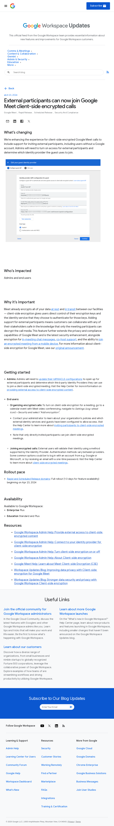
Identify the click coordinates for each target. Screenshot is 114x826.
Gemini (12, 56)
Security (46, 748)
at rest (55, 309)
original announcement (69, 348)
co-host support (66, 339)
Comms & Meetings (19, 51)
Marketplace (48, 781)
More (11, 65)
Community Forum (16, 765)
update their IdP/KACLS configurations (60, 379)
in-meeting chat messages (38, 339)
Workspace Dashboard (19, 781)
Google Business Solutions (91, 773)
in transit (70, 309)
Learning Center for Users (21, 756)
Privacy (71, 822)
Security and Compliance (66, 112)
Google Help (13, 773)
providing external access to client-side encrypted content (40, 389)
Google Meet (10, 112)
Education (14, 62)
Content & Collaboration (22, 53)
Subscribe (98, 6)
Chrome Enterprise (87, 765)
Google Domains (85, 756)
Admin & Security (18, 59)
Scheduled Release (43, 112)
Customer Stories (51, 756)
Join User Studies (86, 789)
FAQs (44, 789)
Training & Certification (54, 806)
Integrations (48, 798)
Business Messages (87, 781)
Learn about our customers (23, 647)
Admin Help (12, 748)
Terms (78, 822)
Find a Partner (49, 773)
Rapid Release (25, 112)
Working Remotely (51, 765)
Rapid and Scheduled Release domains (28, 478)
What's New (12, 789)
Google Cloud (84, 748)
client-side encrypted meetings (50, 462)
